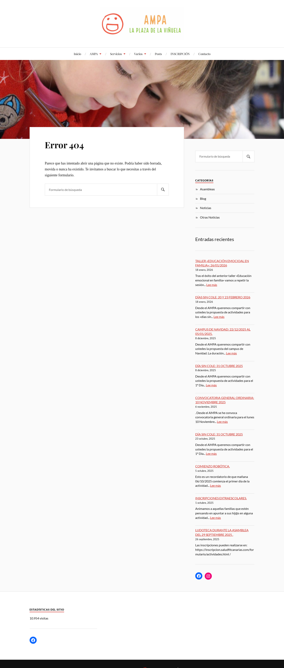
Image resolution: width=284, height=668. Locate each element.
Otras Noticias (210, 217)
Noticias (205, 208)
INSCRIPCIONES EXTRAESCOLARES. (221, 498)
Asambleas (207, 189)
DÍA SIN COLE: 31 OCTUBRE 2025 (219, 366)
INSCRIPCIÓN (180, 54)
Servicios (116, 54)
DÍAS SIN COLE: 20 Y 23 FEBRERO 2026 (222, 297)
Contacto (204, 54)
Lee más (211, 285)
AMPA (94, 54)
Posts (158, 54)
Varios (138, 54)
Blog (203, 198)
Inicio (77, 54)
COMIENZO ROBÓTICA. (212, 466)
